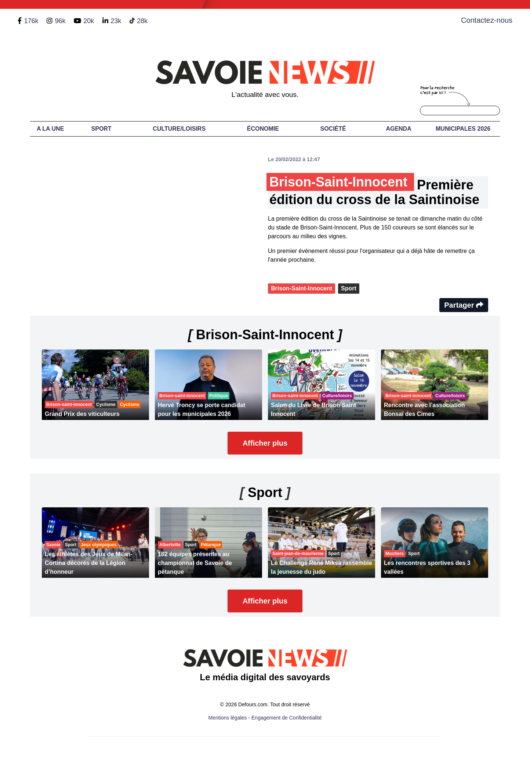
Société (333, 129)
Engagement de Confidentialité (286, 718)
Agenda (398, 129)
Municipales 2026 (463, 129)
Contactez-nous (486, 20)
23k (115, 21)
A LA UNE (50, 129)
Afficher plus (265, 443)
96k (60, 21)
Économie (263, 129)
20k (88, 21)
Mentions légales (227, 718)
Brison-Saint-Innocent (301, 288)
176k (31, 21)
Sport (101, 129)
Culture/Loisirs (179, 129)
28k (142, 21)
